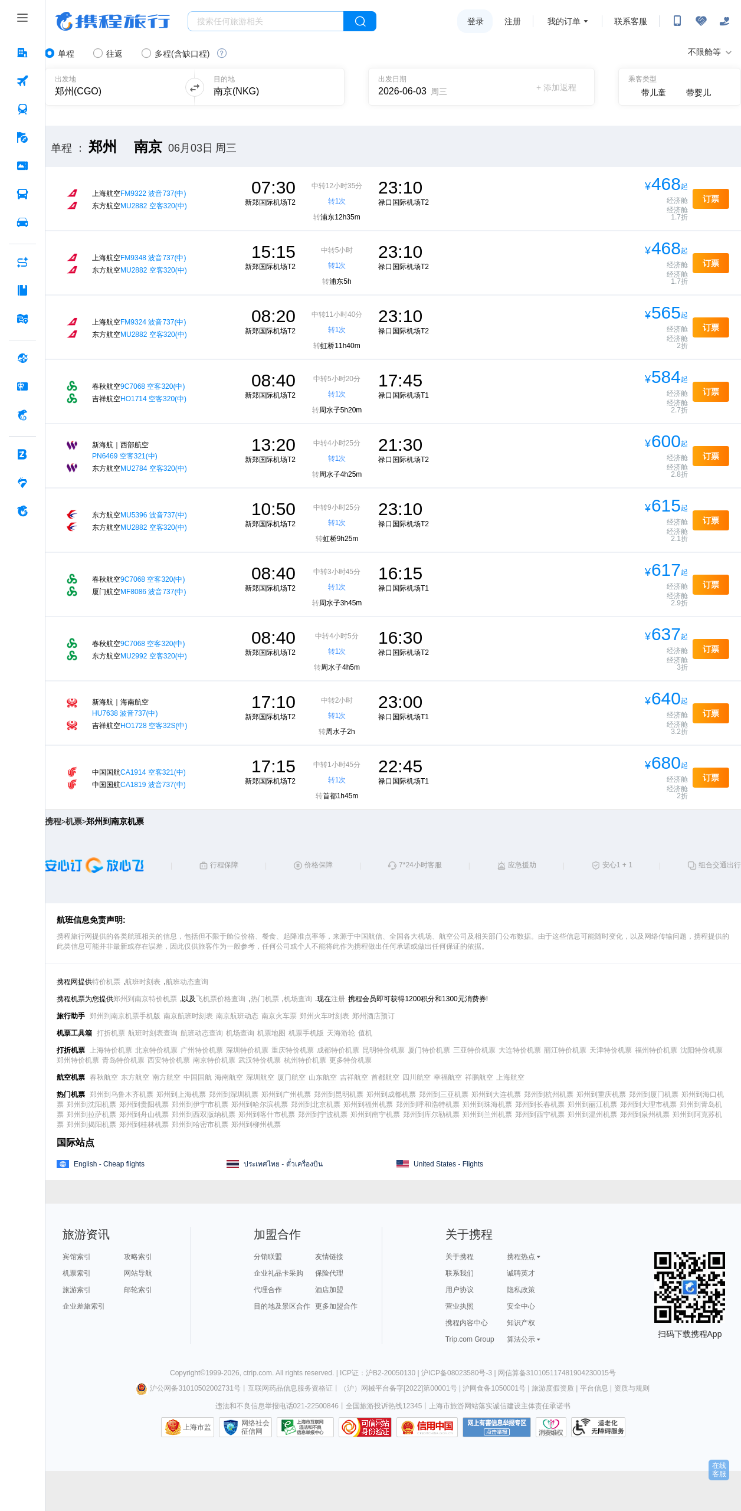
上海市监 (197, 1427)
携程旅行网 (112, 21)
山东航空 (323, 1077)
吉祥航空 (354, 1077)
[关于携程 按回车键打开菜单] (22, 511)
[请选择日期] (418, 87)
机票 (73, 821)
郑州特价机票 (78, 1060)
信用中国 (427, 1427)
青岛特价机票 (123, 1060)
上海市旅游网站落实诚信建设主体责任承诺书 (499, 1406)
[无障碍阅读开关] (701, 21)
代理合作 (268, 1290)
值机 (365, 1033)
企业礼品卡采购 (278, 1273)
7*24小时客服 (420, 865)
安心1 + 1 (617, 865)
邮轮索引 (138, 1290)
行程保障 (224, 865)
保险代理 (329, 1273)
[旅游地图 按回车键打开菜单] (22, 318)
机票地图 (271, 1033)
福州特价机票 (656, 1050)
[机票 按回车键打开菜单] (22, 80)
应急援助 (522, 865)
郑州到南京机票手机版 (125, 1016)
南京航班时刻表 (188, 1016)
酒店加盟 (329, 1290)
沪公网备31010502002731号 (188, 1388)
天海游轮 (341, 1033)
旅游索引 (77, 1290)
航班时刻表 (142, 982)
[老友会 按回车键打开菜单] (22, 482)
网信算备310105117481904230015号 (557, 1373)
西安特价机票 (168, 1060)
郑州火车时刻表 (324, 1016)
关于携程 (459, 1257)
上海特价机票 (111, 1050)
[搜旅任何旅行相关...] (265, 21)
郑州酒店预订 (373, 1016)
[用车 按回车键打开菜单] (22, 222)
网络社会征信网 (255, 1427)
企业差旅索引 (84, 1306)
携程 (53, 821)
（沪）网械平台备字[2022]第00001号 (398, 1388)
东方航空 (135, 1077)
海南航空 (229, 1077)
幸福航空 (448, 1077)
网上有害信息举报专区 (497, 1427)
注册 (512, 21)
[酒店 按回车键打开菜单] (22, 52)
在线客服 (719, 1469)
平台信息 (594, 1388)
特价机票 (106, 982)
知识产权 (521, 1323)
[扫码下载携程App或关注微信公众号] (677, 21)
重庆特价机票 (292, 1050)
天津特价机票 (610, 1050)
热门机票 (265, 999)
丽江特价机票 (565, 1050)
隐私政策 (521, 1290)
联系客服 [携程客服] (630, 21)
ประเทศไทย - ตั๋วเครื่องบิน (283, 1164)
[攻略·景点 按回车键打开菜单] (22, 290)
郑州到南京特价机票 (145, 999)
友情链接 (329, 1257)
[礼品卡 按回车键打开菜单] (22, 386)
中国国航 (197, 1077)
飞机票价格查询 (220, 999)
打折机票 (111, 1033)
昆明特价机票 (383, 1050)
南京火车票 (279, 1016)
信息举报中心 (305, 1427)
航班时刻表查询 (153, 1033)
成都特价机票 (338, 1050)
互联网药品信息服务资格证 (290, 1388)
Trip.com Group (469, 1339)
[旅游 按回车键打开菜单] (22, 137)
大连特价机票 (520, 1050)
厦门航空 (291, 1077)
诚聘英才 (521, 1273)
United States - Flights (448, 1164)
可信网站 (365, 1427)
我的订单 (564, 21)
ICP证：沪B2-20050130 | (380, 1373)
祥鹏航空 (479, 1077)
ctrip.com (257, 1373)
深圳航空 (260, 1077)
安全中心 (521, 1306)
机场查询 (298, 999)
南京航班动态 (237, 1016)
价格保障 (318, 865)
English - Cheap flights (109, 1164)
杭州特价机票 (305, 1060)
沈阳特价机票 (701, 1050)
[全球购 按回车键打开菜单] (22, 358)
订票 (711, 199)
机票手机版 (306, 1033)
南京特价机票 (214, 1060)
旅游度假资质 (553, 1388)
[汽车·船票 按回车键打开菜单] (22, 194)
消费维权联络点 (551, 1427)
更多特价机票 (350, 1060)
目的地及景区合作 (282, 1306)
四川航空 (416, 1077)
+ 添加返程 (556, 87)
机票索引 (77, 1273)
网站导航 (138, 1273)
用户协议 (459, 1290)
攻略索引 (138, 1257)
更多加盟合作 (336, 1306)
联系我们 (459, 1273)
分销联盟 (268, 1257)
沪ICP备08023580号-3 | (459, 1373)
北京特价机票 (156, 1050)
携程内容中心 (466, 1323)
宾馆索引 (77, 1257)
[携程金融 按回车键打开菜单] (22, 414)
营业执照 (459, 1306)
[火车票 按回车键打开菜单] (22, 109)
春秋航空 (104, 1077)
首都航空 (385, 1077)
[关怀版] (724, 21)
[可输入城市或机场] (113, 87)
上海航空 (510, 1077)
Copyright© (187, 1373)
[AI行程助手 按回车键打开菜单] (22, 262)
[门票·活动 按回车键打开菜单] (22, 165)
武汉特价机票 (259, 1060)
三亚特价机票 (474, 1050)
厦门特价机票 (429, 1050)
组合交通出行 (720, 865)
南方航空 (166, 1077)
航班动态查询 (187, 982)
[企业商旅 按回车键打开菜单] (22, 454)
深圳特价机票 (247, 1050)
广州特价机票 (202, 1050)
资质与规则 (632, 1388)
